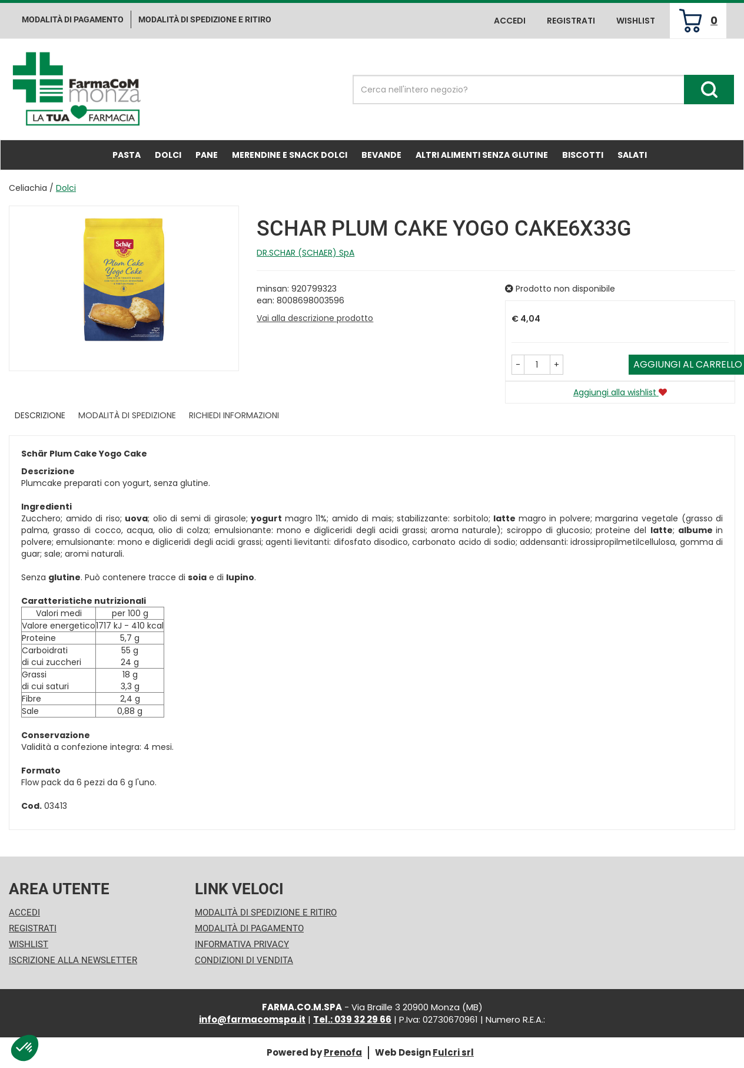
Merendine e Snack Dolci (289, 155)
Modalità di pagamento (73, 19)
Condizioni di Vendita (244, 960)
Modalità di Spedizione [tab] (127, 415)
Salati (632, 155)
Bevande (381, 155)
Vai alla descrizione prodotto (315, 318)
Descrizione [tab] (40, 415)
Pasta (126, 155)
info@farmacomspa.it (252, 1019)
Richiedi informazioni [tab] (234, 415)
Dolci (168, 155)
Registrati (571, 21)
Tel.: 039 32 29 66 (352, 1019)
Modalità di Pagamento (249, 928)
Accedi (510, 21)
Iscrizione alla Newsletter (73, 960)
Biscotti (582, 155)
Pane (206, 155)
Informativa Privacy (242, 944)
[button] (518, 365)
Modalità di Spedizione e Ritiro (266, 912)
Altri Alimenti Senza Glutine (482, 155)
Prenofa (343, 1052)
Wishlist (635, 21)
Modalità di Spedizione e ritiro (204, 19)
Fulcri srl (453, 1052)
